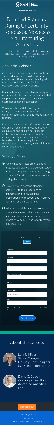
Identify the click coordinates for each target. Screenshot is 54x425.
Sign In (27, 242)
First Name (10, 250)
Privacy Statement (27, 418)
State (9, 299)
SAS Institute (27, 6)
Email (9, 265)
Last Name (10, 257)
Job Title (9, 283)
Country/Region (12, 290)
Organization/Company (14, 274)
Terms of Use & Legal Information (27, 415)
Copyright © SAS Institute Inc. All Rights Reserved (27, 421)
